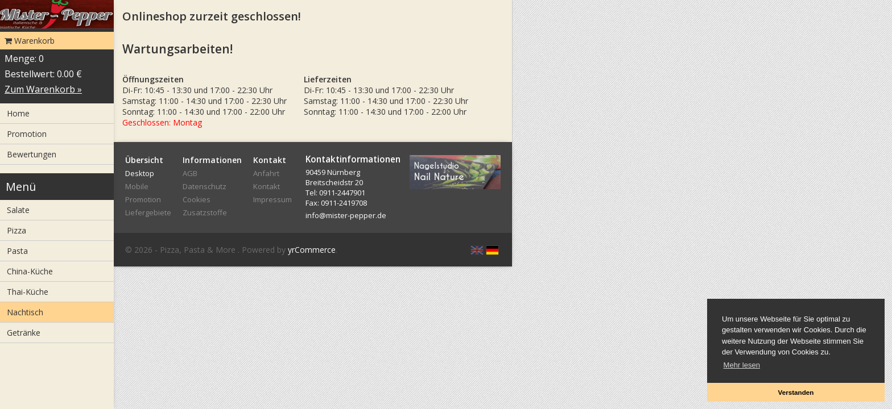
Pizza (16, 230)
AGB (190, 173)
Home (18, 113)
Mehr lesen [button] (742, 365)
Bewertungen (31, 154)
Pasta (17, 250)
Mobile (136, 186)
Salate (18, 209)
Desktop (139, 173)
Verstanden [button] (795, 392)
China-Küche (30, 271)
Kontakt (266, 186)
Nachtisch (25, 312)
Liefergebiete (148, 212)
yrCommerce (312, 249)
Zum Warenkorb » (43, 89)
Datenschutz (204, 186)
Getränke (23, 332)
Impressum (272, 199)
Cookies (196, 199)
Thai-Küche (27, 291)
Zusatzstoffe (205, 212)
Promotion (27, 133)
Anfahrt (266, 173)
